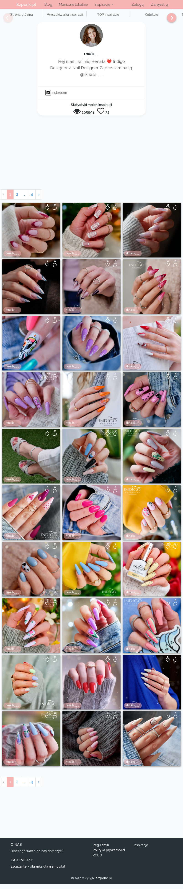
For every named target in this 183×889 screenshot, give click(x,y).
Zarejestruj (159, 4)
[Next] (170, 19)
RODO (97, 860)
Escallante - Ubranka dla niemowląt (38, 872)
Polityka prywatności (109, 855)
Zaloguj (137, 4)
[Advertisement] (91, 160)
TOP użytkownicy (164, 17)
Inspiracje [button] (102, 4)
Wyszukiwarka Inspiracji (55, 17)
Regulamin (101, 850)
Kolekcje (127, 17)
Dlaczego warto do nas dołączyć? (37, 856)
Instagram (56, 97)
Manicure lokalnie (73, 4)
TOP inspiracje (91, 17)
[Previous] (4, 19)
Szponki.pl (26, 4)
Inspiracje (141, 850)
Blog (48, 4)
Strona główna (18, 17)
